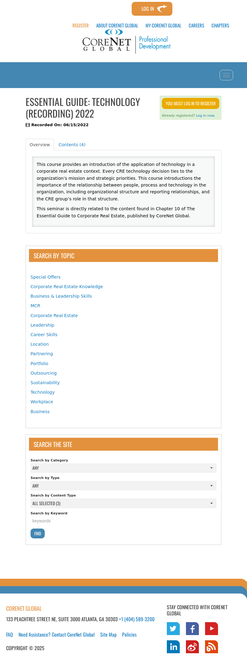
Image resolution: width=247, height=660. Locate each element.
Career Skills (44, 334)
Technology (43, 392)
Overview (40, 144)
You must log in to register (191, 103)
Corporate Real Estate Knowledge (67, 286)
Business (40, 411)
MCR (35, 305)
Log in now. (205, 116)
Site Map (108, 634)
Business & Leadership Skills (61, 296)
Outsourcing (44, 373)
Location (40, 344)
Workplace (42, 401)
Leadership (42, 325)
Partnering (42, 353)
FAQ (9, 634)
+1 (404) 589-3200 (136, 619)
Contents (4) (72, 144)
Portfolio (39, 363)
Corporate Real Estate (54, 315)
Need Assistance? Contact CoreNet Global (57, 634)
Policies (129, 634)
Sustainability (45, 382)
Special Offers (45, 277)
